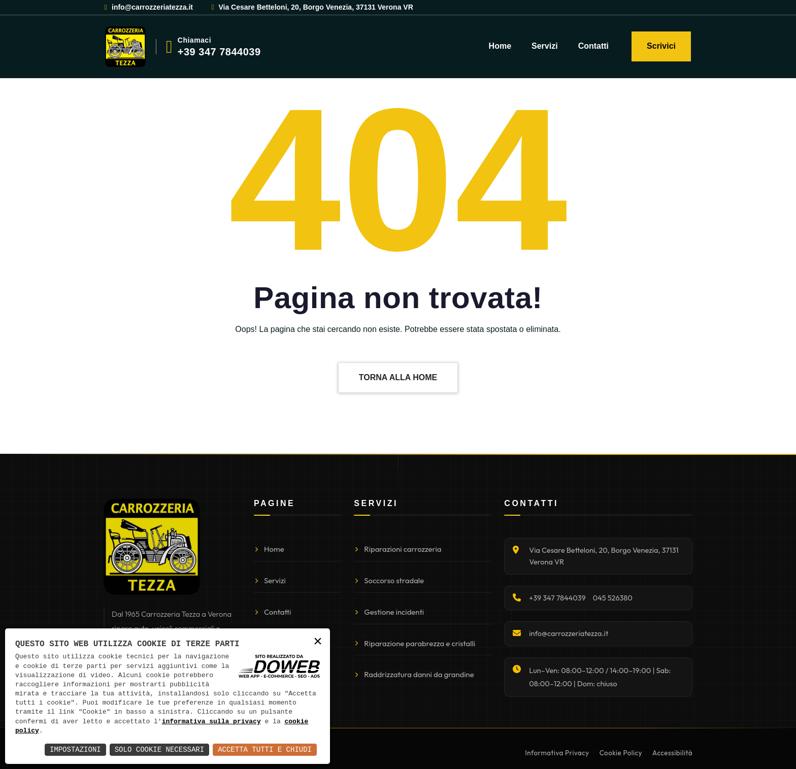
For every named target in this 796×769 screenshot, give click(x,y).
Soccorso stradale (389, 580)
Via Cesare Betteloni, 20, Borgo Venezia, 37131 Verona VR (311, 7)
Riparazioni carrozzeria (397, 549)
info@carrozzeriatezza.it (148, 7)
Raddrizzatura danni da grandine (414, 674)
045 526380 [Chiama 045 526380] (613, 598)
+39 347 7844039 (219, 51)
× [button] (317, 641)
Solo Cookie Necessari (159, 749)
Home (500, 46)
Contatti (593, 46)
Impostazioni (75, 749)
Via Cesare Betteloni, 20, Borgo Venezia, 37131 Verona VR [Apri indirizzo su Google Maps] (603, 555)
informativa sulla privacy (211, 721)
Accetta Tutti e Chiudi (265, 749)
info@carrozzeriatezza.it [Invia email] (568, 633)
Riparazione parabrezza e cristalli (414, 643)
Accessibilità (672, 753)
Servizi (545, 46)
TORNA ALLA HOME (398, 377)
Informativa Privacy (557, 753)
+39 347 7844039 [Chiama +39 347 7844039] (557, 598)
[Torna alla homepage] (152, 546)
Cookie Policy (621, 753)
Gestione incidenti (389, 612)
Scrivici (661, 46)
